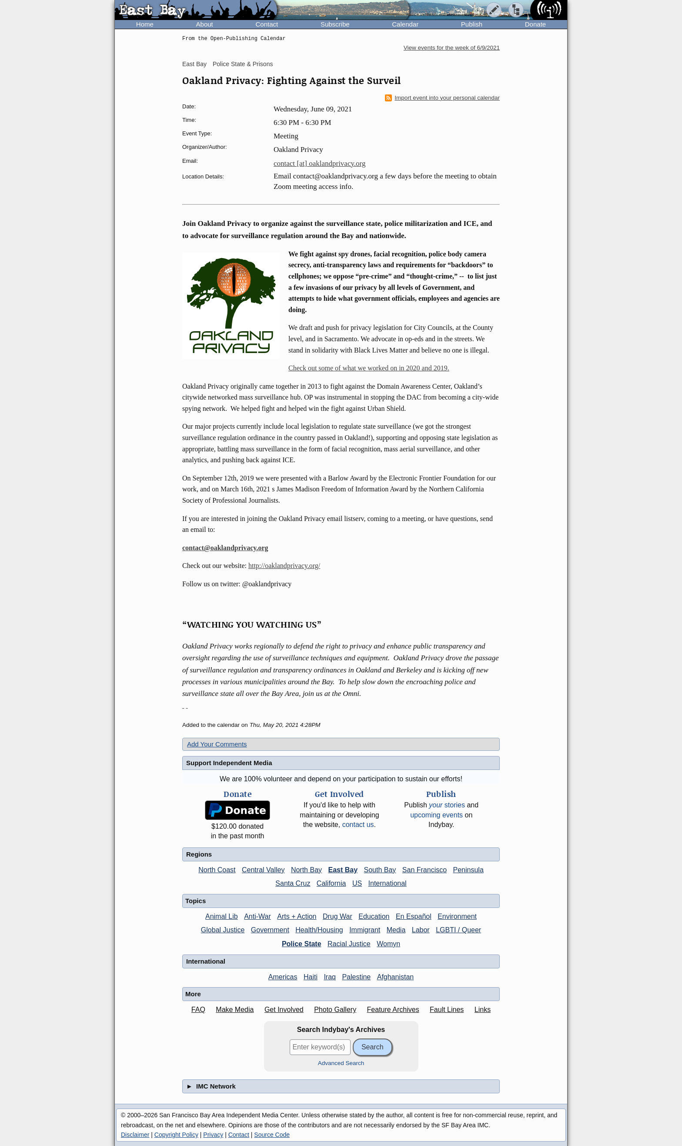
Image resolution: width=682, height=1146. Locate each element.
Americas (283, 977)
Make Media (235, 1009)
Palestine (356, 977)
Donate (535, 24)
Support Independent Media (229, 762)
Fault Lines (447, 1009)
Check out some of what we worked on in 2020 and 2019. (368, 368)
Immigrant (364, 930)
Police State (301, 944)
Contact (266, 24)
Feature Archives (393, 1009)
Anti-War (257, 916)
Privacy (213, 1134)
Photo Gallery (335, 1009)
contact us (358, 824)
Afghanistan (395, 977)
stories (447, 805)
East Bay (194, 63)
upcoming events (436, 815)
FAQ (198, 1009)
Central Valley (263, 870)
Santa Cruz (292, 883)
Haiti (311, 977)
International (387, 883)
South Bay (380, 870)
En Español (413, 916)
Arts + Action (296, 916)
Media (396, 930)
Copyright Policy (176, 1134)
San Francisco (424, 870)
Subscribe (335, 24)
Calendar (405, 24)
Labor (421, 930)
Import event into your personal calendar (442, 97)
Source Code (272, 1134)
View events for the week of (452, 47)
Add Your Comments (217, 744)
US (357, 883)
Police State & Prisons (243, 63)
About (204, 24)
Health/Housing (319, 930)
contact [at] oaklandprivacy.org (319, 163)
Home (145, 24)
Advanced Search (341, 1063)
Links (483, 1009)
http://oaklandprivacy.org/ (284, 565)
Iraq (330, 977)
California (331, 883)
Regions (199, 854)
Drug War (337, 916)
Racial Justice (349, 944)
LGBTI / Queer (458, 930)
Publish (471, 24)
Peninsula (468, 870)
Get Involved (284, 1009)
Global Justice (223, 930)
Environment (457, 916)
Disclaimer (135, 1134)
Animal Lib (221, 916)
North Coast (216, 870)
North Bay (306, 870)
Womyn (388, 944)
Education (373, 916)
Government (270, 930)
